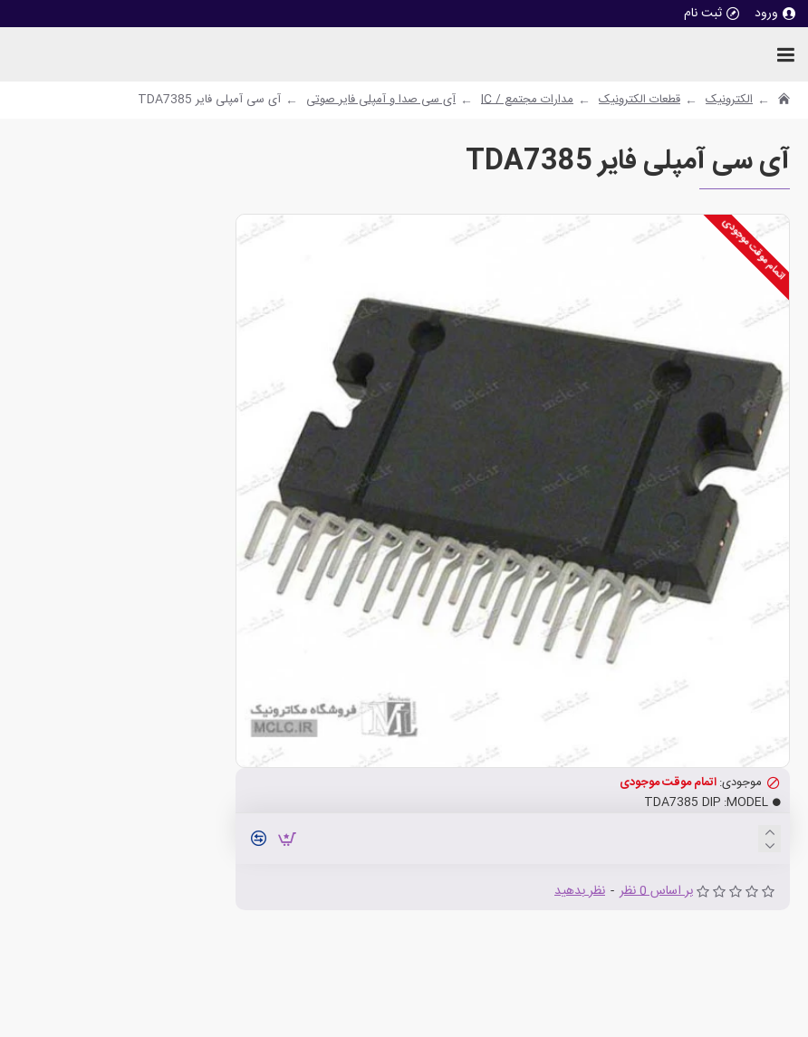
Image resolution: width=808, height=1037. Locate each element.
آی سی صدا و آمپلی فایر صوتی (381, 100)
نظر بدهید (579, 891)
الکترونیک (729, 100)
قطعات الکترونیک (639, 100)
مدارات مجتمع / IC (527, 100)
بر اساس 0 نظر (656, 891)
